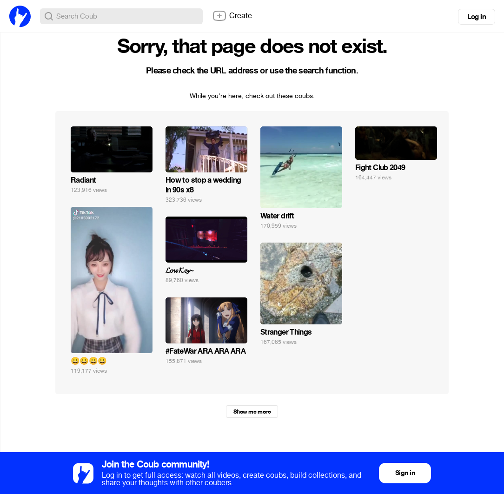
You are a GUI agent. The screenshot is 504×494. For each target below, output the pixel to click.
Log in (476, 16)
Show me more (252, 411)
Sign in (405, 472)
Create (232, 15)
